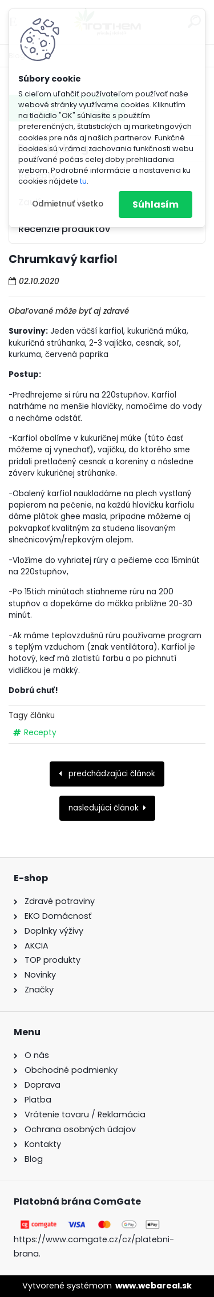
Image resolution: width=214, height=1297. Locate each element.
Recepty (40, 732)
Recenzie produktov (64, 229)
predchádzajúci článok (110, 773)
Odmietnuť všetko (67, 203)
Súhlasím (155, 204)
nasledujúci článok (103, 807)
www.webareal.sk (153, 1285)
